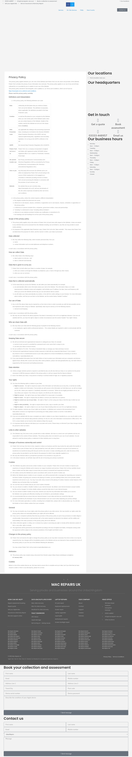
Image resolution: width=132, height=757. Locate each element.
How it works (91, 10)
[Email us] (118, 132)
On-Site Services (72, 10)
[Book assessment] (118, 120)
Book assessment (118, 126)
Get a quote (98, 124)
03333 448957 (98, 135)
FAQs (81, 10)
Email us (118, 135)
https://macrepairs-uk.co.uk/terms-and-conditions (22, 91)
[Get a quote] (98, 120)
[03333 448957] (98, 132)
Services (61, 10)
